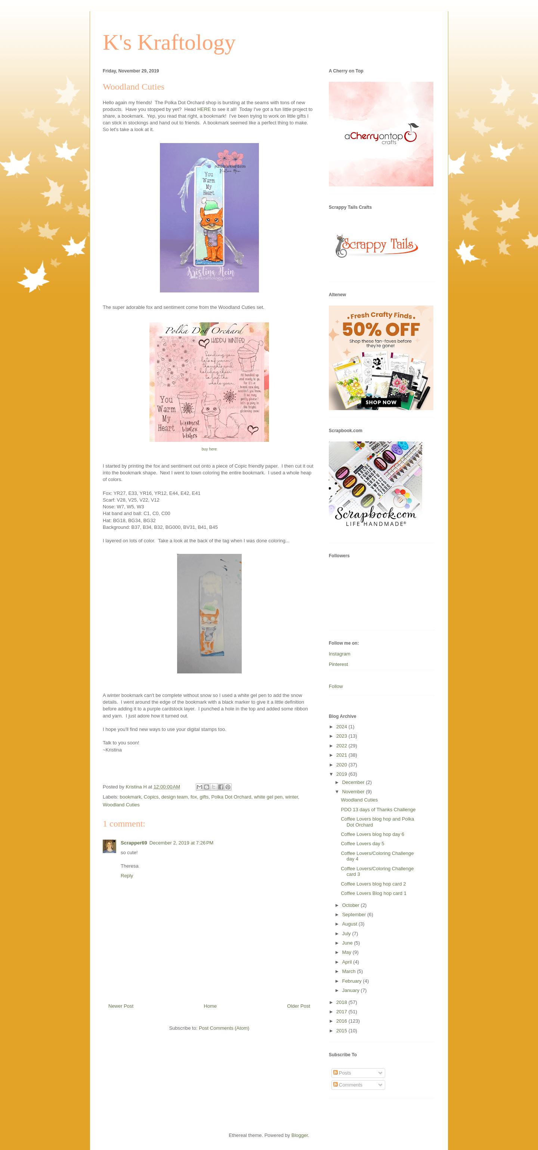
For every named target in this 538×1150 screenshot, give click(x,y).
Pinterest (338, 664)
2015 (342, 1030)
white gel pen (268, 797)
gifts (204, 797)
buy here (209, 449)
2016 (342, 1021)
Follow (336, 686)
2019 (342, 774)
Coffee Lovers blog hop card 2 (373, 884)
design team (174, 797)
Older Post (298, 1006)
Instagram (339, 654)
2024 (342, 726)
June (348, 943)
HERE (204, 109)
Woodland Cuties (121, 805)
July (347, 933)
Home (210, 1006)
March (349, 971)
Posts (342, 1073)
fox (194, 797)
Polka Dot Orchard (231, 797)
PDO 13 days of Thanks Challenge (378, 809)
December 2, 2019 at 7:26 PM (181, 843)
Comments (347, 1085)
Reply (127, 875)
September (354, 914)
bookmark (130, 797)
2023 (342, 736)
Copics (151, 797)
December (354, 782)
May (347, 952)
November (354, 791)
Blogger (299, 1135)
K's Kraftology (169, 42)
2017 (342, 1011)
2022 (342, 745)
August (350, 924)
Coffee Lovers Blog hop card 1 (373, 893)
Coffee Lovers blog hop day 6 (372, 834)
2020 (342, 765)
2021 (342, 755)
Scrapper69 (134, 843)
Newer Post (120, 1006)
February (352, 981)
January (351, 990)
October (351, 905)
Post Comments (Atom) (224, 1028)
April (347, 962)
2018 (342, 1002)
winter (291, 797)
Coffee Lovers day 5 (362, 843)
